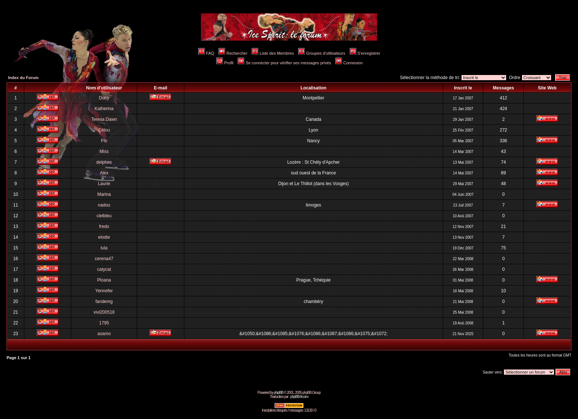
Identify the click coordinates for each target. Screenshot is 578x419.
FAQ (206, 53)
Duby (104, 98)
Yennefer (104, 290)
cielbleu (104, 215)
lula (104, 248)
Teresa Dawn (104, 119)
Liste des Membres (273, 53)
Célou (104, 130)
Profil (224, 63)
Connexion (349, 63)
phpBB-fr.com (299, 397)
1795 (104, 323)
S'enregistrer (365, 53)
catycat (104, 269)
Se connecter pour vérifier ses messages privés (284, 63)
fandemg (104, 301)
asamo (104, 333)
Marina (104, 194)
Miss (104, 151)
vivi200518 (104, 312)
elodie (104, 237)
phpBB (278, 393)
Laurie (104, 183)
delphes (104, 162)
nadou (104, 205)
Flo (104, 140)
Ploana (104, 280)
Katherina (104, 108)
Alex (104, 173)
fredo (104, 226)
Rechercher (233, 53)
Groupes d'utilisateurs (321, 53)
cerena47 (104, 258)
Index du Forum (23, 77)
